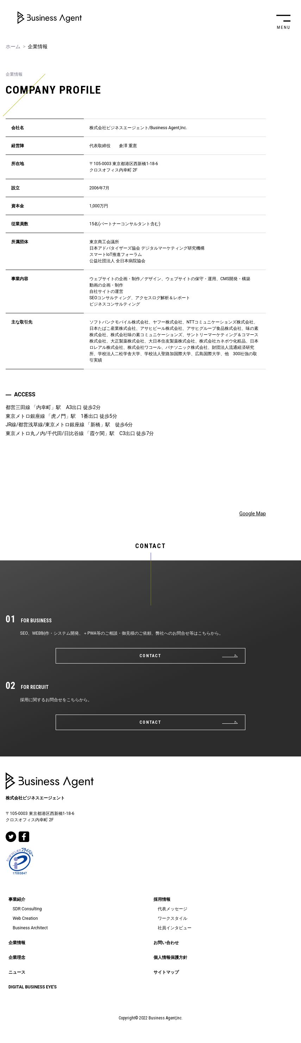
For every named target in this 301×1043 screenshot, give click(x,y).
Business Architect (30, 927)
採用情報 (161, 899)
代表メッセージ (172, 908)
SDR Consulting (27, 908)
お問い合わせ (166, 942)
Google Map (252, 513)
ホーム (13, 46)
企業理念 (16, 957)
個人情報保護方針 (170, 957)
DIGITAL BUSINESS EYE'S (32, 987)
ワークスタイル (172, 918)
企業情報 (16, 942)
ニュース (16, 972)
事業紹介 (16, 899)
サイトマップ (166, 972)
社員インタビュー (175, 927)
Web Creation (25, 918)
